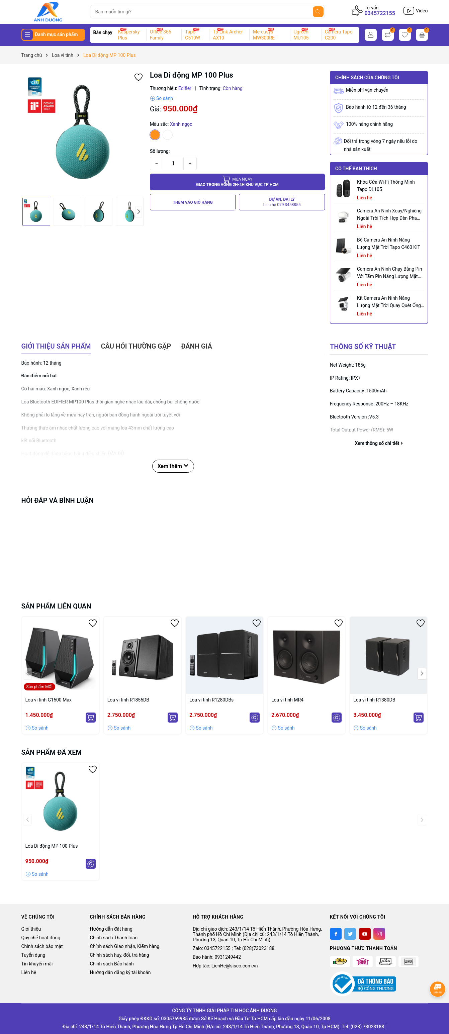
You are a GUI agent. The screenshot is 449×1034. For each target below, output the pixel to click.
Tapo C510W (192, 34)
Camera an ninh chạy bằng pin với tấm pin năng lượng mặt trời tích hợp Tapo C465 (389, 273)
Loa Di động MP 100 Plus (51, 846)
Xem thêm (173, 466)
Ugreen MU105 (301, 34)
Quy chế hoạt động (41, 937)
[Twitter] (350, 934)
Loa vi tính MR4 (287, 699)
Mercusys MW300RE (264, 34)
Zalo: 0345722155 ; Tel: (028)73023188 (233, 948)
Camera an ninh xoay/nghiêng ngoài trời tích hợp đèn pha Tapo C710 (389, 215)
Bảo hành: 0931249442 (217, 957)
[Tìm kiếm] (318, 11)
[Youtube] (365, 934)
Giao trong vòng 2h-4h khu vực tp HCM (237, 182)
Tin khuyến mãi (37, 963)
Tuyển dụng (33, 955)
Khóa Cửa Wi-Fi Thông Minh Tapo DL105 (386, 185)
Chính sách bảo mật (42, 946)
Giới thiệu (31, 929)
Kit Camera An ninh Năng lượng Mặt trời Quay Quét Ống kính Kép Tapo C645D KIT (389, 302)
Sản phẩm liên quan (56, 606)
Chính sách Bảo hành (112, 963)
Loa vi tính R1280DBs (211, 699)
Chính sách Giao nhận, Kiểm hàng (125, 946)
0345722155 (379, 13)
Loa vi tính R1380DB (374, 699)
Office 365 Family (160, 34)
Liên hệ (28, 972)
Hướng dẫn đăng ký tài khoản (120, 972)
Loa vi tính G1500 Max (48, 699)
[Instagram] (379, 934)
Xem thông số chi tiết (379, 443)
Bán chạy (102, 32)
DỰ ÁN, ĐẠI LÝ (282, 202)
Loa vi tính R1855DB (128, 699)
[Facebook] (336, 934)
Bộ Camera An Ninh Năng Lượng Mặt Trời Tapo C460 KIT (388, 243)
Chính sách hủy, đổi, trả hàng (119, 955)
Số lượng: (160, 151)
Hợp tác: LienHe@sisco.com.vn (225, 965)
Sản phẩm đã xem (51, 752)
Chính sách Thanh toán (114, 937)
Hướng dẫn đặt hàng (111, 929)
